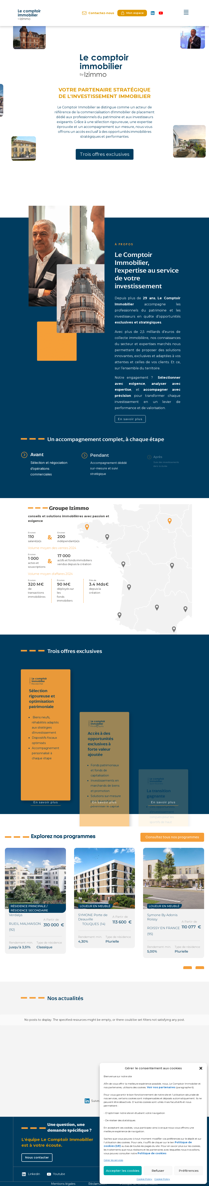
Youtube (56, 1174)
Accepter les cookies (122, 1171)
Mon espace (132, 13)
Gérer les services (113, 1160)
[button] (201, 1068)
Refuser (158, 1171)
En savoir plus (130, 419)
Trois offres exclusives (104, 154)
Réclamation (97, 1184)
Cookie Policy (144, 1178)
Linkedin (30, 1174)
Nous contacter (37, 1157)
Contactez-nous (98, 13)
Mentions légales (63, 1184)
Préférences (189, 1171)
